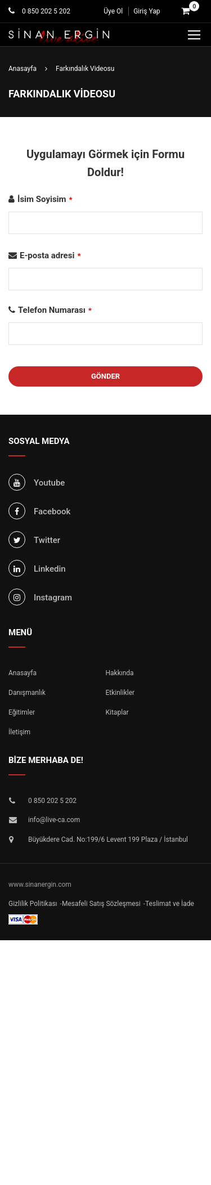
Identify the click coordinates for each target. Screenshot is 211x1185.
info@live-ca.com (54, 820)
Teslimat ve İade (169, 904)
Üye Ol (113, 11)
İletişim (19, 732)
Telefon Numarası (55, 310)
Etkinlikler (120, 693)
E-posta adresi (50, 255)
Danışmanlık (27, 693)
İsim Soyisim (45, 199)
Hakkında (120, 673)
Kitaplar (117, 712)
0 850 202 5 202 (45, 11)
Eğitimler (21, 712)
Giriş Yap (146, 11)
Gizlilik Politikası (32, 904)
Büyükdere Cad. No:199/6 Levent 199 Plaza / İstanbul (108, 839)
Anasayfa (22, 673)
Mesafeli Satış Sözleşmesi (101, 904)
